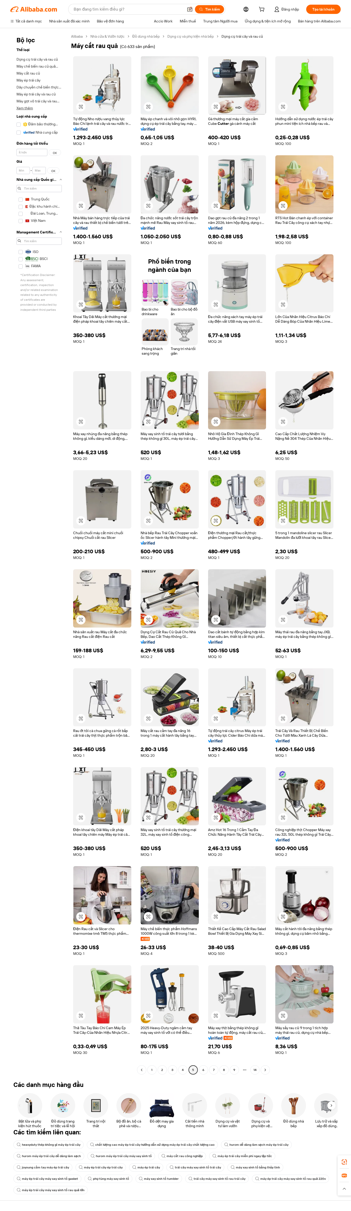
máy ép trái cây (146, 1167)
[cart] (263, 10)
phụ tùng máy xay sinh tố (108, 1179)
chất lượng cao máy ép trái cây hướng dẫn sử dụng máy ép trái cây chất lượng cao (152, 1145)
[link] (344, 1162)
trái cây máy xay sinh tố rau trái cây (217, 1179)
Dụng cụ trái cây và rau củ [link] (242, 36)
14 (254, 1070)
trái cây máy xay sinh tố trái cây (195, 1167)
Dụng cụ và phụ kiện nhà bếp (190, 36)
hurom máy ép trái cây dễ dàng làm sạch (49, 1156)
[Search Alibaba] (128, 9)
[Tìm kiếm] (209, 9)
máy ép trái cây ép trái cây (101, 1167)
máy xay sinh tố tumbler (159, 1179)
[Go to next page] (265, 1070)
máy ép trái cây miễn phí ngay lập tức (242, 1156)
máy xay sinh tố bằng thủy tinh (255, 1167)
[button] (190, 9)
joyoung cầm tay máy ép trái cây (43, 1167)
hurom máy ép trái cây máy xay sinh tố (121, 1156)
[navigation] (39, 554)
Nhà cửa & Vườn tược (107, 36)
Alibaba (77, 36)
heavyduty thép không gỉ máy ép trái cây (48, 1145)
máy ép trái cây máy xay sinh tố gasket (47, 1179)
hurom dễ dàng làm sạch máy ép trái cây (256, 1145)
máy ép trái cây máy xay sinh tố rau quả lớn (50, 1190)
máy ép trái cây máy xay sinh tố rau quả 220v (290, 1179)
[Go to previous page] (141, 1070)
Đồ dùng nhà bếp (146, 36)
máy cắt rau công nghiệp (182, 1156)
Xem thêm (24, 108)
